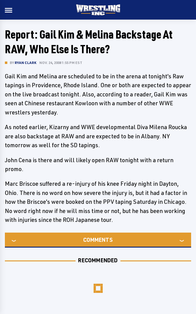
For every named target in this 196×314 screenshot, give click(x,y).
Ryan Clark (25, 62)
